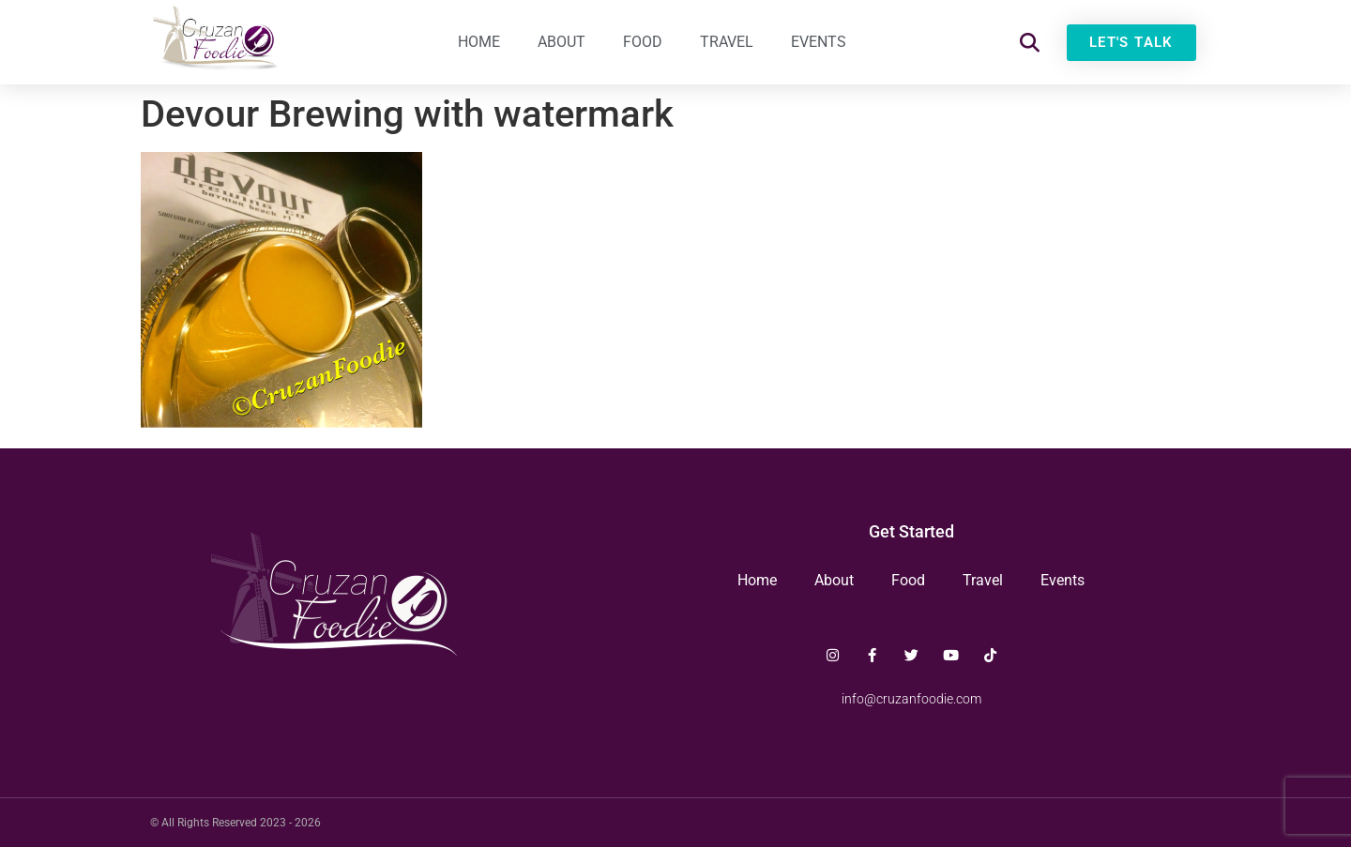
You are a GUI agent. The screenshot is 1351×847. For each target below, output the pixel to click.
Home (479, 42)
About (561, 42)
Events (818, 42)
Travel (726, 42)
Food (642, 42)
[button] (1029, 42)
